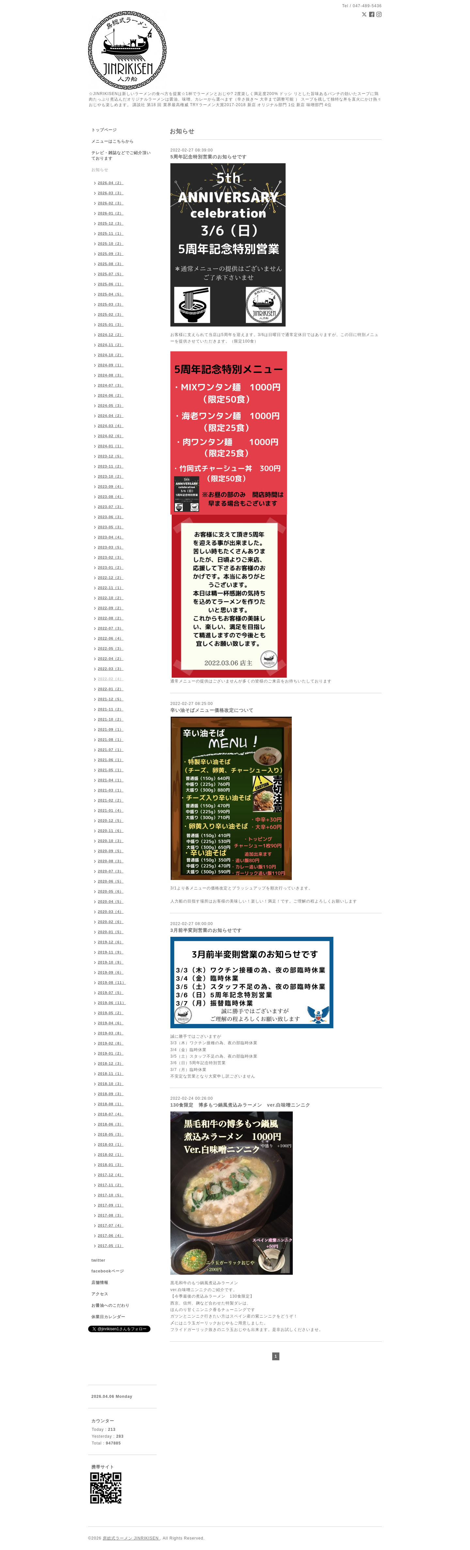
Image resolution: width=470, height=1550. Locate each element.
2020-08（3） (111, 861)
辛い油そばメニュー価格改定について (212, 710)
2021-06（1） (111, 760)
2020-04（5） (111, 901)
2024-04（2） (111, 416)
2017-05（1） (111, 1246)
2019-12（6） (111, 942)
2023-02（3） (111, 557)
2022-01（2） (111, 689)
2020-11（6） (111, 831)
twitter (98, 1260)
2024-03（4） (111, 426)
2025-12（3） (111, 223)
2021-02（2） (111, 800)
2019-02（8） (111, 1043)
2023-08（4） (111, 497)
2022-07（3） (111, 628)
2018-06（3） (111, 1124)
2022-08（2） (111, 618)
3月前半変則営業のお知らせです (206, 930)
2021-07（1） (111, 750)
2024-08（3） (111, 375)
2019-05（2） (111, 1013)
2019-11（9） (111, 952)
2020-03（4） (111, 912)
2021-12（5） (111, 699)
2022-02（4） (111, 679)
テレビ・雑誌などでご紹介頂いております (121, 156)
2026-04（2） (111, 183)
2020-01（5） (111, 932)
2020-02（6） (111, 922)
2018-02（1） (111, 1155)
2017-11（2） (111, 1185)
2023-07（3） (111, 507)
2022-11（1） (111, 588)
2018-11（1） (111, 1074)
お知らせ (99, 170)
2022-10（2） (111, 598)
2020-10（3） (111, 841)
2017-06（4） (111, 1236)
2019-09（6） (111, 972)
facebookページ (107, 1271)
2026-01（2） (111, 213)
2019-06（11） (112, 1003)
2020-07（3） (111, 871)
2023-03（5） (111, 547)
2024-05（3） (111, 405)
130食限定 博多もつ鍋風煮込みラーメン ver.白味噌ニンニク (240, 1105)
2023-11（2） (111, 466)
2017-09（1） (111, 1205)
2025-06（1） (111, 284)
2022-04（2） (111, 659)
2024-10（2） (111, 355)
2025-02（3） (111, 314)
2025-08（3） (111, 264)
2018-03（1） (111, 1144)
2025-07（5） (111, 274)
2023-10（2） (111, 476)
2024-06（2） (111, 395)
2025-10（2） (111, 244)
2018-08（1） (111, 1104)
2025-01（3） (111, 325)
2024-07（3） (111, 385)
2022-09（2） (111, 608)
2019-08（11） (112, 982)
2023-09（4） (111, 486)
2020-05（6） (111, 891)
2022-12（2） (111, 578)
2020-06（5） (111, 881)
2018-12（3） (111, 1063)
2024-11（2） (111, 345)
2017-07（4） (111, 1225)
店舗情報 (99, 1282)
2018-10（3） (111, 1084)
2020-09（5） (111, 851)
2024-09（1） (111, 365)
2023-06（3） (111, 517)
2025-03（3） (111, 304)
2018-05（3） (111, 1134)
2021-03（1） (111, 790)
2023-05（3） (111, 527)
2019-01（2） (111, 1053)
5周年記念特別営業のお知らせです (208, 156)
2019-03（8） (111, 1033)
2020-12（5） (111, 821)
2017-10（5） (111, 1195)
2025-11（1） (111, 233)
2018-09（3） (111, 1094)
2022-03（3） (111, 669)
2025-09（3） (111, 254)
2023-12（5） (111, 456)
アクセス (99, 1294)
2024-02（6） (111, 436)
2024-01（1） (111, 446)
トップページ (104, 130)
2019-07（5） (111, 993)
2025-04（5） (111, 294)
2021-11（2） (111, 709)
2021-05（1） (111, 770)
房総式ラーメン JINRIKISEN (131, 1538)
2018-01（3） (111, 1165)
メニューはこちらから (112, 141)
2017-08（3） (111, 1215)
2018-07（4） (111, 1114)
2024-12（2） (111, 335)
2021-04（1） (111, 780)
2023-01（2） (111, 567)
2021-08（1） (111, 740)
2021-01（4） (111, 810)
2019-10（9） (111, 962)
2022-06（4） (111, 638)
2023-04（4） (111, 537)
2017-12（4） (111, 1175)
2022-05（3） (111, 648)
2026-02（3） (111, 203)
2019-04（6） (111, 1023)
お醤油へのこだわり (110, 1305)
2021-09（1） (111, 729)
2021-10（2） (111, 719)
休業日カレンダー (108, 1317)
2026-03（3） (111, 193)
